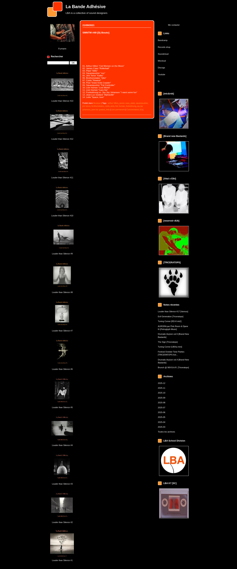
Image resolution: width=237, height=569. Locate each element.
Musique (97, 103)
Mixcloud (162, 61)
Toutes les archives (166, 432)
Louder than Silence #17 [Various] (173, 311)
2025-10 (161, 393)
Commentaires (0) (134, 109)
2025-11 (161, 388)
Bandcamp (163, 40)
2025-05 (161, 417)
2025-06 (161, 412)
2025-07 (161, 407)
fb (159, 81)
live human (120, 106)
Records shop (164, 47)
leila (108, 109)
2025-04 (161, 422)
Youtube (161, 74)
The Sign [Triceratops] (168, 342)
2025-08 (161, 402)
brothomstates (97, 106)
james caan (124, 103)
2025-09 (161, 398)
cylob (107, 106)
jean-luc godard (98, 109)
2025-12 (161, 383)
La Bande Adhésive (86, 6)
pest (112, 106)
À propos (62, 48)
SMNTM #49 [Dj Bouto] (96, 32)
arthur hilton (113, 103)
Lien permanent (118, 109)
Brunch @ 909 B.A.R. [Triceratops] (173, 367)
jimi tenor (86, 106)
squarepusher (142, 103)
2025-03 (161, 427)
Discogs (161, 68)
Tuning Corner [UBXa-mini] (170, 347)
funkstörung (131, 106)
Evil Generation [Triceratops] (170, 316)
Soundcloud (163, 54)
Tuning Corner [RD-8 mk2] (169, 321)
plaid (133, 103)
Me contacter (174, 25)
